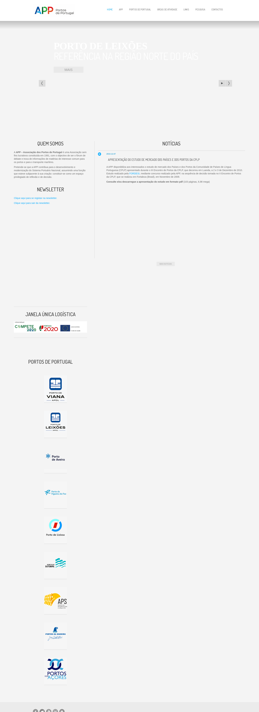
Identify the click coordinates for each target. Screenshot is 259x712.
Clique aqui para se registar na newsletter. (35, 198)
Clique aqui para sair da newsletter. (32, 203)
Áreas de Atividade (167, 9)
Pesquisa (200, 9)
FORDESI (134, 173)
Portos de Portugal (140, 9)
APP (121, 9)
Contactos (217, 9)
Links (186, 9)
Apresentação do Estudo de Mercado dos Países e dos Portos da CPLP (154, 159)
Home (109, 9)
